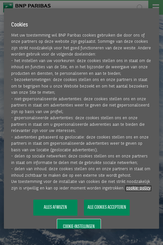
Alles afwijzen (55, 207)
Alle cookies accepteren (107, 207)
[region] (81, 118)
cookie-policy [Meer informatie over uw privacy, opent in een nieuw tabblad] (138, 188)
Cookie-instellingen (79, 226)
